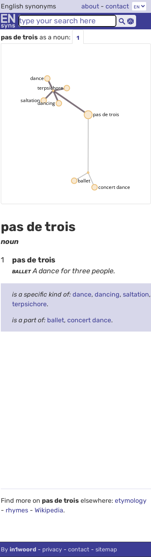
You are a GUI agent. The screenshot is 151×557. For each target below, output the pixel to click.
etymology (131, 500)
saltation (136, 294)
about (90, 6)
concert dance (89, 320)
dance (81, 294)
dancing (107, 294)
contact (117, 6)
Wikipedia (49, 510)
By (18, 549)
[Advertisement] (75, 413)
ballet (55, 320)
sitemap (106, 549)
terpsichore (29, 304)
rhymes (17, 510)
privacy (52, 549)
